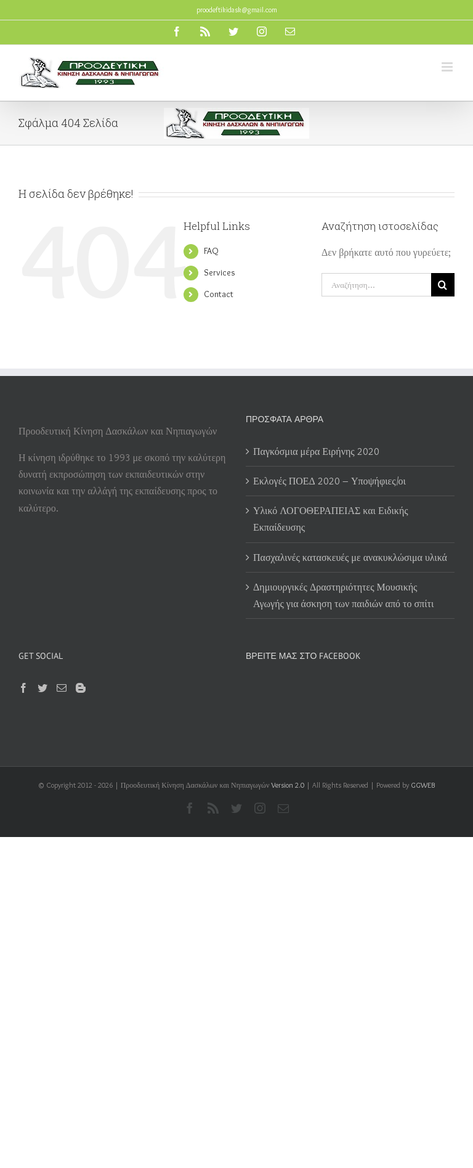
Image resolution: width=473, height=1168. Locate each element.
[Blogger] (81, 688)
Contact (218, 294)
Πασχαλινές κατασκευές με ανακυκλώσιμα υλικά (350, 557)
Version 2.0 (287, 785)
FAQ (211, 250)
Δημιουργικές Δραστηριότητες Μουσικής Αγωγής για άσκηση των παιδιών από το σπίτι (344, 595)
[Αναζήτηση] (443, 284)
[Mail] (62, 688)
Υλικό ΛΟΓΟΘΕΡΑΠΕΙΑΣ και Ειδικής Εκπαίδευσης (330, 519)
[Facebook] (23, 688)
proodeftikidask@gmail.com (236, 9)
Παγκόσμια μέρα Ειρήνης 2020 (316, 451)
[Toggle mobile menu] (448, 66)
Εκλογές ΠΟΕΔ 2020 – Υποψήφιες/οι (329, 481)
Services (219, 272)
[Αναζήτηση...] (376, 284)
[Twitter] (42, 688)
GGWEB (423, 785)
